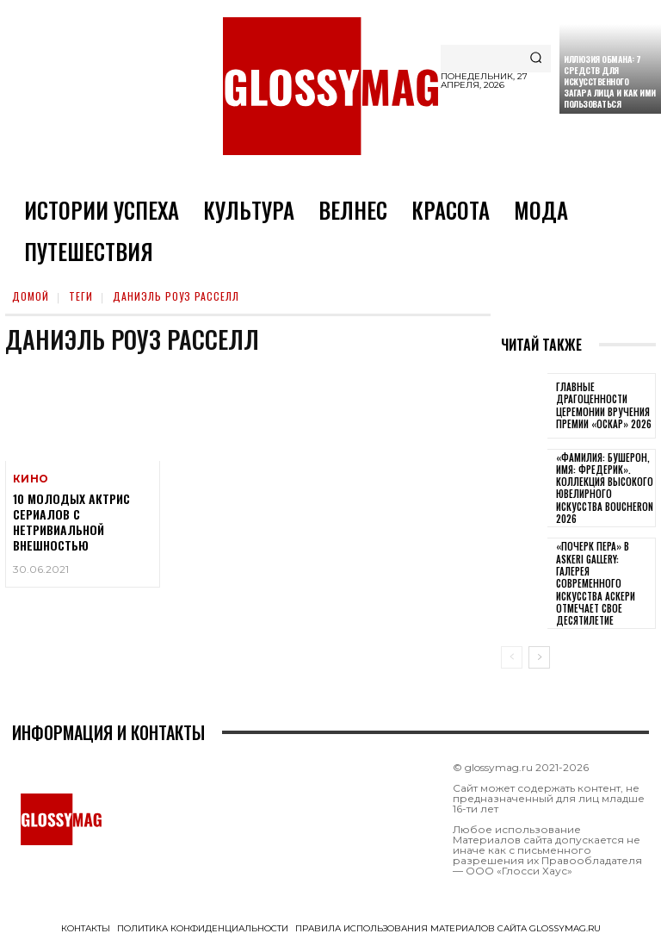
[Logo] (330, 86)
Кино (29, 479)
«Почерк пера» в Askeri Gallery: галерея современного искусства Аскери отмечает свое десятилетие (595, 583)
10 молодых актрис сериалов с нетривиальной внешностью (71, 524)
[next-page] (539, 657)
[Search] (536, 58)
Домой (30, 296)
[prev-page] (511, 657)
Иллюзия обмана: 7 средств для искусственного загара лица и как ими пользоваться (610, 81)
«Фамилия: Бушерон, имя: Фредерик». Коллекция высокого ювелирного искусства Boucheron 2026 (604, 488)
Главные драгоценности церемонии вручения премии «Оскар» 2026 (604, 405)
